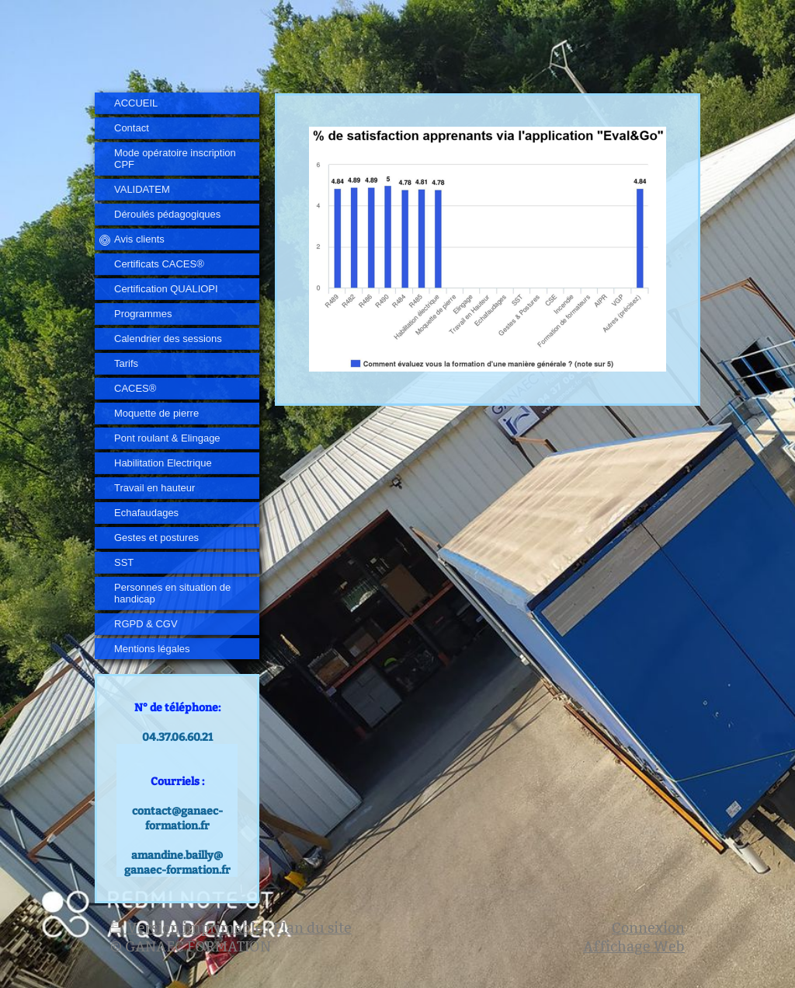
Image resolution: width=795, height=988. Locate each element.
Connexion (648, 928)
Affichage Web (634, 946)
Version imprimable (188, 928)
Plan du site (312, 928)
